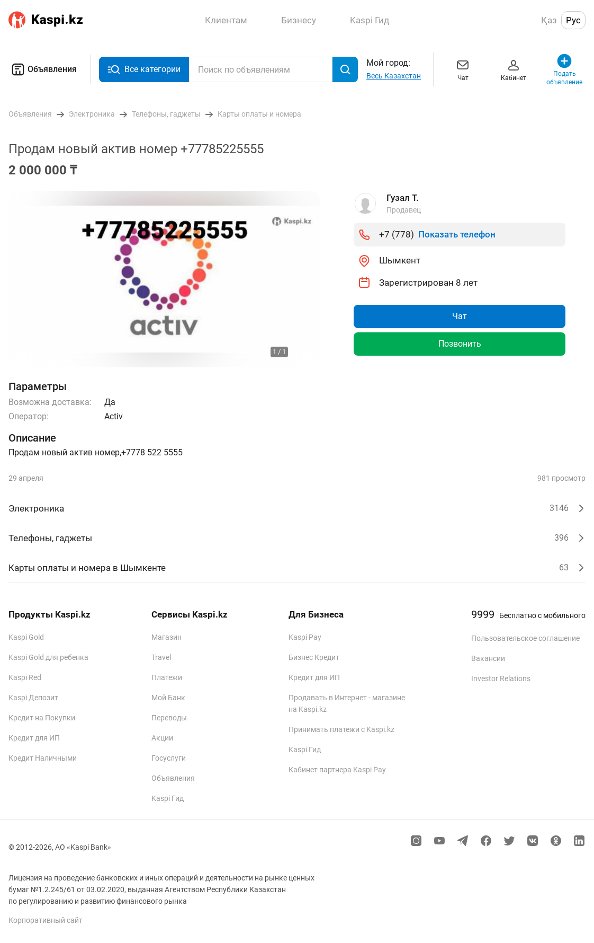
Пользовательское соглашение (525, 638)
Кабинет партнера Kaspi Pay (337, 769)
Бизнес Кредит (314, 657)
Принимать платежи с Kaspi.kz (341, 729)
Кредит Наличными (42, 758)
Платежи (166, 677)
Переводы (169, 717)
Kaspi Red (24, 677)
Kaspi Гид (167, 798)
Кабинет (513, 69)
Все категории (144, 69)
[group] (164, 279)
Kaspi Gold (26, 637)
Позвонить (459, 344)
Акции (162, 738)
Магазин (166, 637)
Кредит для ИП (34, 738)
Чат (462, 69)
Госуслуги (168, 758)
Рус (573, 20)
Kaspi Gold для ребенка (48, 657)
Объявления (42, 69)
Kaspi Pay (305, 637)
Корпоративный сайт (45, 920)
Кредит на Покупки (41, 717)
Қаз (549, 20)
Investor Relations (500, 678)
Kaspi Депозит (33, 697)
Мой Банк (168, 697)
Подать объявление (564, 69)
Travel (161, 657)
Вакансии (488, 658)
